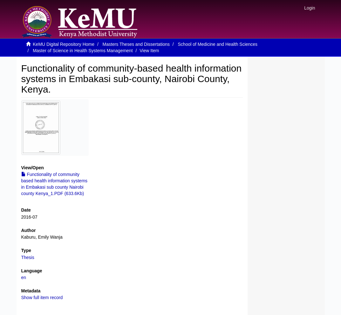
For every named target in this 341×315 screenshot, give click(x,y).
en (23, 277)
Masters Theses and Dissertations (136, 44)
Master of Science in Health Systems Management (83, 50)
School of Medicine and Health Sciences (218, 44)
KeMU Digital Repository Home (63, 44)
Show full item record (42, 297)
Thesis (27, 257)
